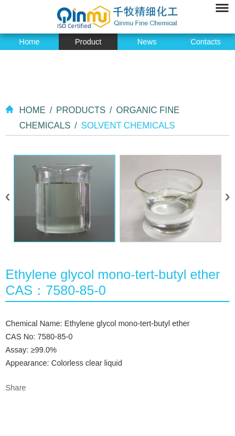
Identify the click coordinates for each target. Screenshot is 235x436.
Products (80, 110)
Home (29, 41)
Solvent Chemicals (128, 125)
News (146, 41)
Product (88, 41)
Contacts (206, 41)
